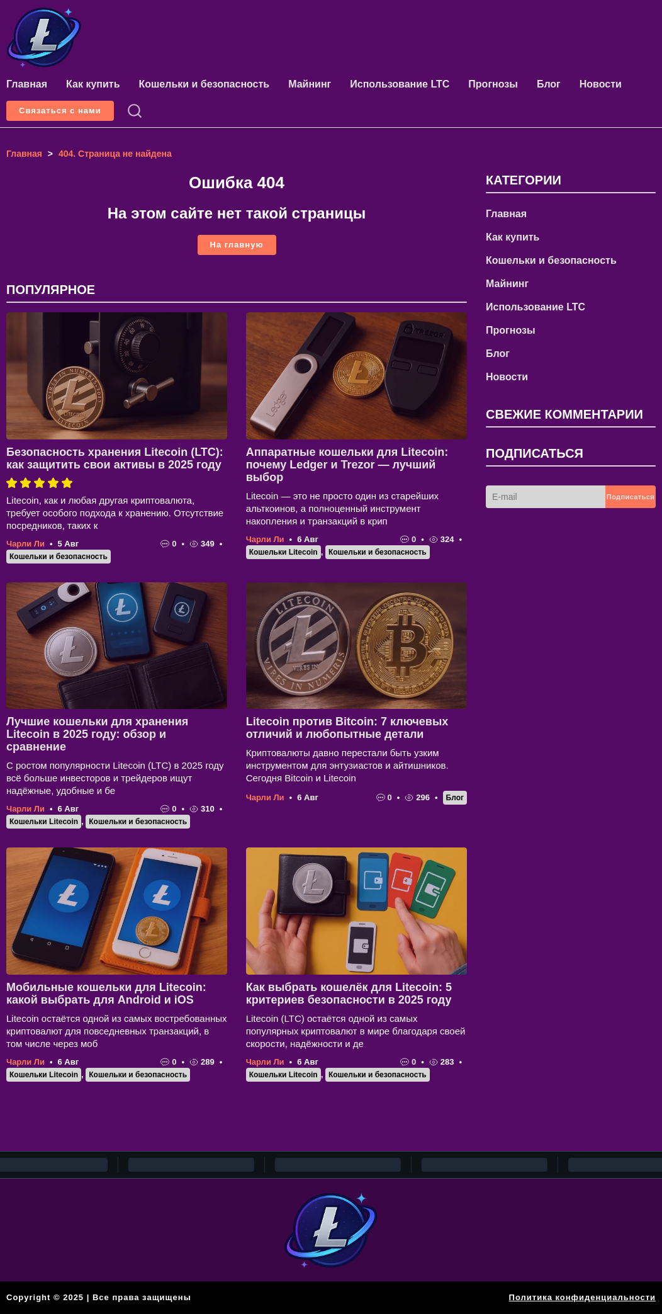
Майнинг (309, 84)
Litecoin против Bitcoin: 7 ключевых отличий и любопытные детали (347, 727)
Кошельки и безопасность (203, 84)
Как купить (93, 84)
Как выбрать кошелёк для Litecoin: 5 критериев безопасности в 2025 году (349, 993)
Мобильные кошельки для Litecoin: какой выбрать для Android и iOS (106, 993)
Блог (549, 84)
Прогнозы (493, 84)
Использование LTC (399, 84)
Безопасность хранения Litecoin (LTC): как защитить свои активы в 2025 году (114, 458)
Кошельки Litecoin (283, 552)
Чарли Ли (25, 543)
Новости (601, 84)
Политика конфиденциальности (582, 1297)
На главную (237, 244)
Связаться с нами (60, 110)
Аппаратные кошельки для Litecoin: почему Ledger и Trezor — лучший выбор (347, 465)
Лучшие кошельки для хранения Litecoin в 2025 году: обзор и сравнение (97, 734)
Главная (26, 84)
